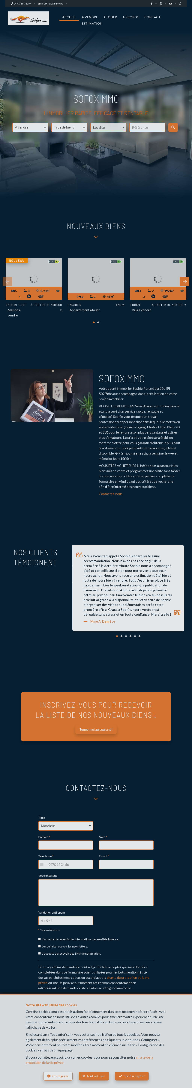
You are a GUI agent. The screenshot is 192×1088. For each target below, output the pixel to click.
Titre (41, 817)
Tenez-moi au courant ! (96, 729)
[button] (108, 127)
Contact (152, 17)
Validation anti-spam (51, 912)
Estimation (92, 23)
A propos (131, 17)
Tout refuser (95, 1076)
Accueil (69, 17)
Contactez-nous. (111, 494)
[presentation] (7, 281)
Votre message (47, 875)
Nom (103, 837)
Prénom (44, 837)
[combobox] (42, 864)
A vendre (90, 17)
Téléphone (45, 856)
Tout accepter (134, 1076)
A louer (110, 17)
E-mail (104, 856)
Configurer (60, 1076)
